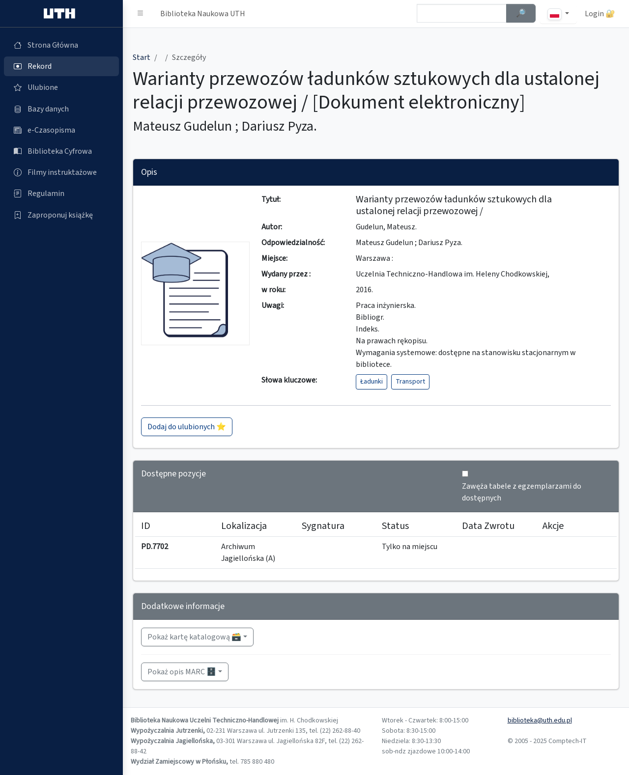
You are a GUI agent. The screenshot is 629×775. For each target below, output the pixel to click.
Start (141, 57)
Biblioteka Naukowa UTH (202, 13)
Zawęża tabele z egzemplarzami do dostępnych (521, 492)
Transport (410, 382)
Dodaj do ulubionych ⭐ (186, 426)
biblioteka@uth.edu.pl (540, 720)
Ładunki (371, 382)
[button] (140, 14)
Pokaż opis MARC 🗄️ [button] (181, 671)
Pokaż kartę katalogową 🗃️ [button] (194, 637)
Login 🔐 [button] (600, 13)
